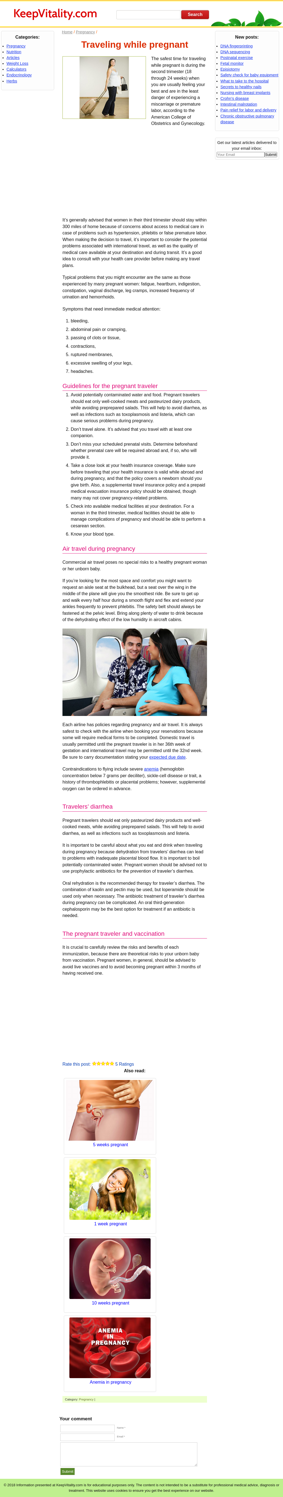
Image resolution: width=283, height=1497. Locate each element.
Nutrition (14, 52)
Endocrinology (19, 75)
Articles (13, 57)
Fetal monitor (232, 63)
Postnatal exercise (237, 57)
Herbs (12, 81)
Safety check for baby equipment (250, 75)
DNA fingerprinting (237, 46)
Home (67, 32)
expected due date (167, 757)
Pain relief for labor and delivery (248, 110)
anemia (151, 769)
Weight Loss (17, 63)
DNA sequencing (235, 52)
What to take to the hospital (245, 81)
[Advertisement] (134, 171)
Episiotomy (230, 69)
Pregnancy (86, 1399)
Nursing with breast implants (246, 92)
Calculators (17, 69)
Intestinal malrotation (239, 104)
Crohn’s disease (235, 98)
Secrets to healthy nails (241, 87)
